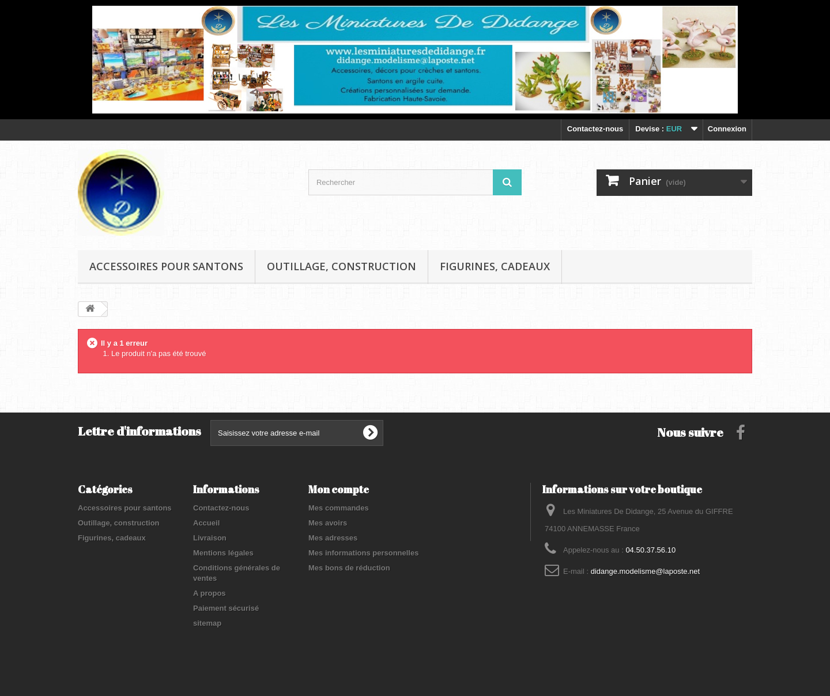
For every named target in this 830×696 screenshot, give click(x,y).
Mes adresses (332, 538)
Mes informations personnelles (363, 553)
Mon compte (338, 489)
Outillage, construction (341, 266)
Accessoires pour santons (166, 266)
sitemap (207, 623)
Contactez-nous (595, 128)
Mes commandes (338, 508)
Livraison (210, 538)
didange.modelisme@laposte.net (645, 571)
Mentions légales (223, 553)
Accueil (206, 523)
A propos (209, 593)
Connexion (727, 128)
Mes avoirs (327, 523)
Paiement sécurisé (226, 608)
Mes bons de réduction (349, 567)
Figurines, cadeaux (495, 266)
